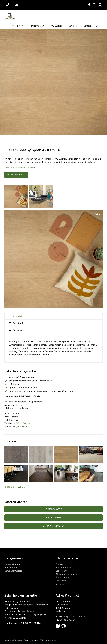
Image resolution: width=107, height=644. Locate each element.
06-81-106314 (22, 423)
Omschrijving (17, 316)
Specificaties (19, 323)
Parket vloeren (37, 25)
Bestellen (18, 330)
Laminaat (73, 25)
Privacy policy (62, 577)
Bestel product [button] (16, 174)
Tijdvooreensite (48, 640)
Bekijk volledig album (14, 487)
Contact (87, 25)
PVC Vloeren (10, 567)
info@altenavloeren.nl (23, 426)
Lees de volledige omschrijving (19, 167)
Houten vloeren (53, 509)
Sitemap (60, 583)
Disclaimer (61, 580)
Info (98, 25)
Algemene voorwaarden (67, 574)
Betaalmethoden (64, 567)
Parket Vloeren (12, 564)
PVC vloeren (57, 25)
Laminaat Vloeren (13, 570)
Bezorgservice (62, 570)
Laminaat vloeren (53, 525)
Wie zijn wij (18, 25)
